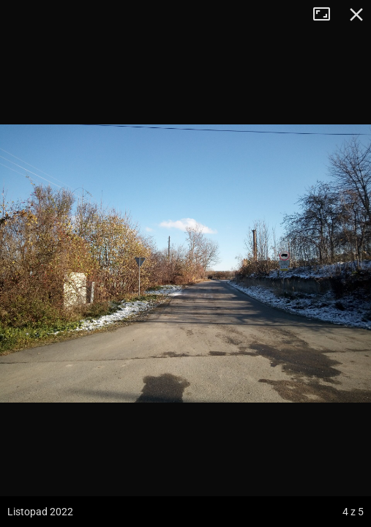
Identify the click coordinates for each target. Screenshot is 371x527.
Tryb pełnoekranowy (327, 14)
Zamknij (356, 14)
